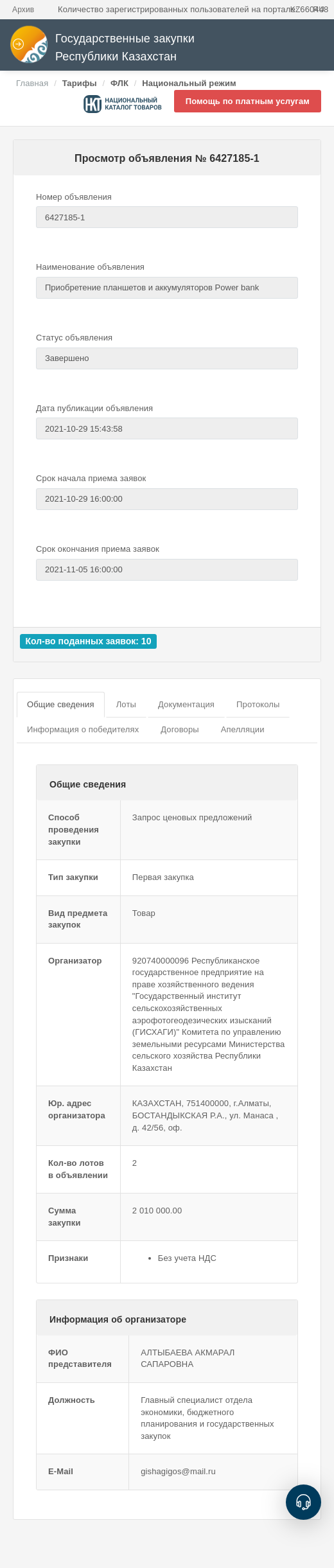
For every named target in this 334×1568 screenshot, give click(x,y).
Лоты (126, 704)
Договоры (179, 729)
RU (318, 9)
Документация (186, 704)
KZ (295, 9)
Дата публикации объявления (94, 408)
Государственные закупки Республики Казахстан (102, 48)
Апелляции (243, 729)
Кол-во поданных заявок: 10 (88, 641)
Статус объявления (74, 337)
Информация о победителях (83, 729)
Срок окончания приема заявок (97, 549)
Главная (32, 83)
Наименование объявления (90, 267)
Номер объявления (74, 197)
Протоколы (257, 704)
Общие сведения (60, 704)
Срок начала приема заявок (91, 478)
